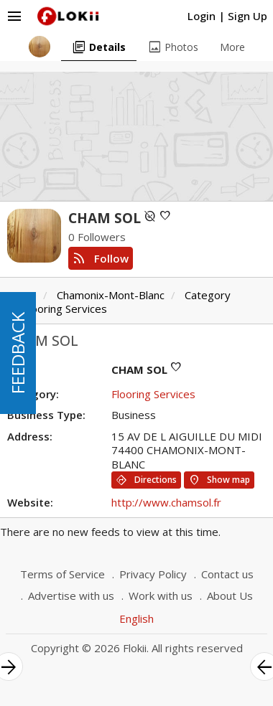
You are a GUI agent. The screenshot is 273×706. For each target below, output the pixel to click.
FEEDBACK (17, 353)
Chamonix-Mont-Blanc (111, 295)
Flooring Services (65, 308)
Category (208, 295)
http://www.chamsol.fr (166, 502)
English (136, 618)
